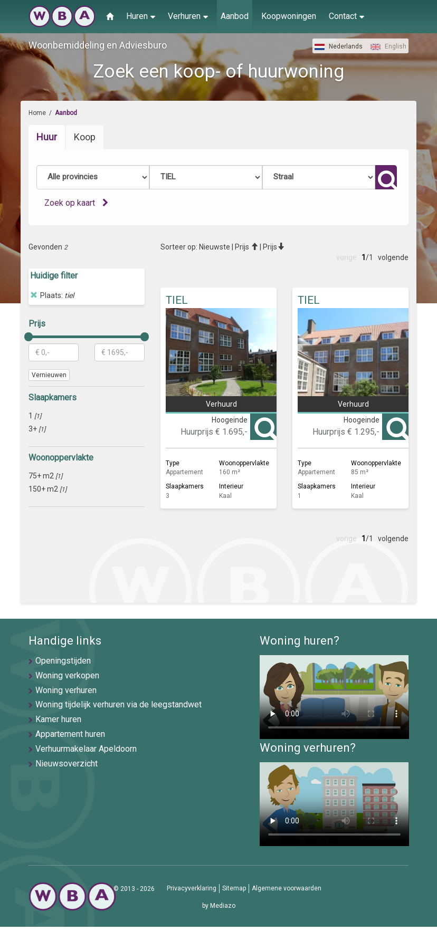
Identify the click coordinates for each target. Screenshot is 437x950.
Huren (140, 16)
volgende (393, 257)
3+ (36, 429)
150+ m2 (47, 489)
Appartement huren (70, 734)
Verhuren (188, 16)
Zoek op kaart (76, 203)
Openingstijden (63, 661)
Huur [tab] (46, 136)
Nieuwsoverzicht (66, 764)
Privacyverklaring (191, 888)
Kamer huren (58, 719)
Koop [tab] (85, 136)
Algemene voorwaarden (286, 888)
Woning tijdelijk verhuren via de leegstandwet (118, 704)
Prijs (246, 247)
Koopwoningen (288, 16)
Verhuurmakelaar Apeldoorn (86, 749)
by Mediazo (218, 905)
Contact (346, 16)
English (388, 46)
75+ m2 (45, 476)
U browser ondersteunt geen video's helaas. (334, 697)
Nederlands (339, 46)
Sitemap (234, 888)
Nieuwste (214, 247)
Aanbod (235, 16)
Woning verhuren (66, 690)
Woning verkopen (67, 675)
